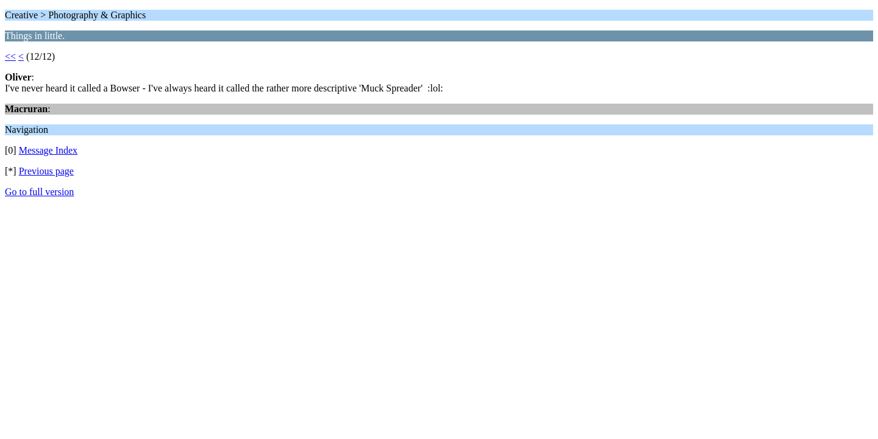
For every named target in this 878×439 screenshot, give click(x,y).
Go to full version (39, 192)
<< (10, 56)
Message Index (48, 150)
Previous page (46, 171)
